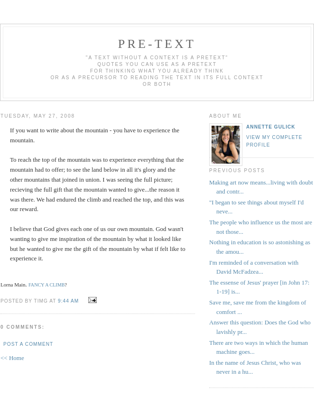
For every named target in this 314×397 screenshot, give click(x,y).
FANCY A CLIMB (46, 284)
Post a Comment (28, 344)
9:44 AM (68, 301)
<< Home (12, 357)
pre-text (157, 44)
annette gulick (271, 126)
